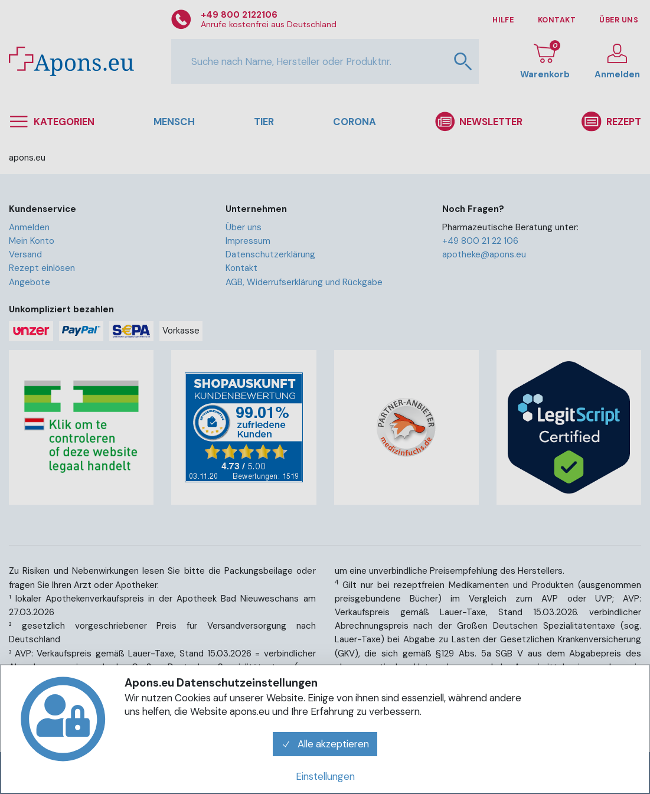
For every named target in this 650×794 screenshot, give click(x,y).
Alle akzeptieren (325, 743)
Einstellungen (325, 776)
